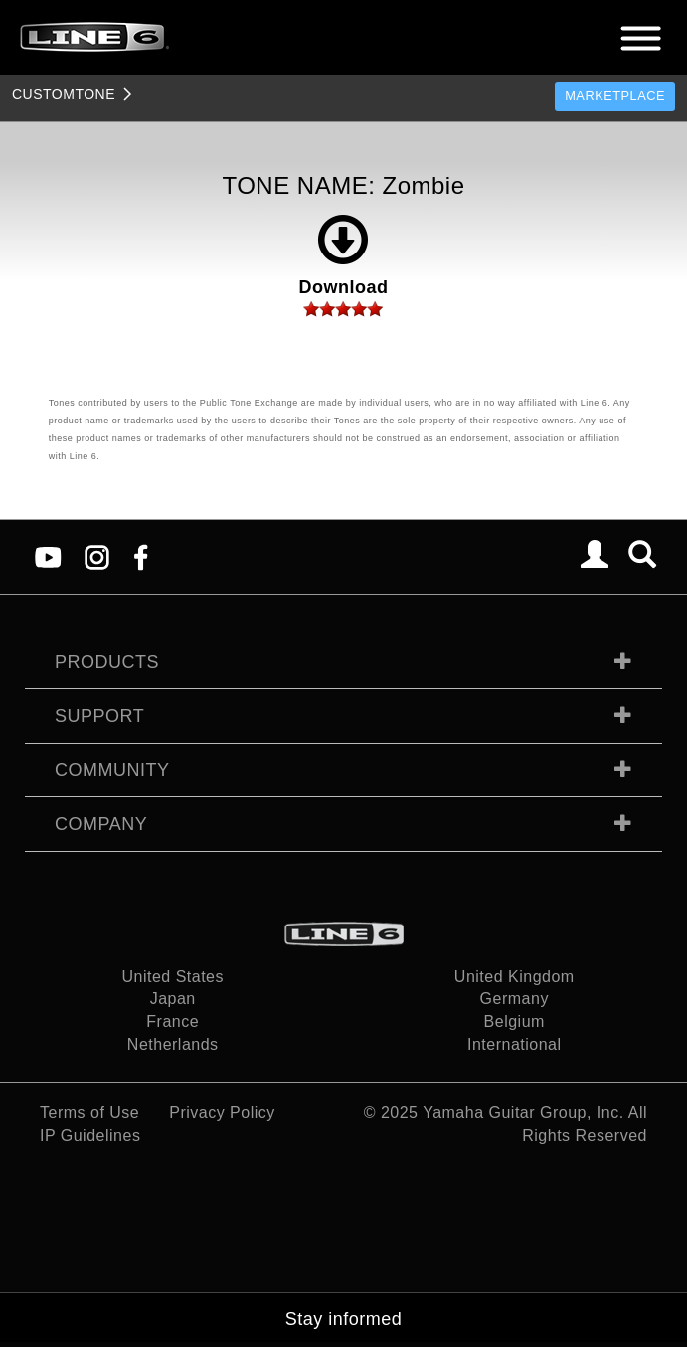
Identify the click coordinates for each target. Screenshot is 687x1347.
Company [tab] (101, 824)
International (514, 1044)
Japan (173, 998)
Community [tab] (112, 770)
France (172, 1021)
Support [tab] (99, 716)
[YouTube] (48, 556)
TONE (63, 94)
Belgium (514, 1021)
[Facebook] (140, 556)
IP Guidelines (90, 1135)
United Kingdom (514, 976)
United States (172, 976)
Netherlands (173, 1044)
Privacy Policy (222, 1112)
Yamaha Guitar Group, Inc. (523, 1112)
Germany (514, 998)
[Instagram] (97, 556)
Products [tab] (107, 662)
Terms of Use (89, 1112)
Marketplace (615, 95)
